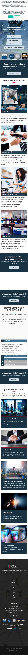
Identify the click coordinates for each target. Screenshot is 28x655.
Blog (14, 592)
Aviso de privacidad (13, 650)
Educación (14, 587)
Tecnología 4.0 (14, 582)
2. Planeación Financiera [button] (11, 356)
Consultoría (14, 585)
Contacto (14, 597)
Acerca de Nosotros (14, 590)
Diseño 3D (14, 36)
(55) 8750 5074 (14, 606)
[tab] (14, 341)
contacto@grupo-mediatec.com (14, 608)
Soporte (14, 595)
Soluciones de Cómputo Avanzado (14, 47)
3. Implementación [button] (9, 359)
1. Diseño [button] (7, 340)
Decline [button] (17, 16)
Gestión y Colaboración (14, 43)
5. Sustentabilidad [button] (9, 364)
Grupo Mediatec (18, 648)
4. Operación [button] (8, 361)
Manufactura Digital (14, 40)
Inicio (14, 580)
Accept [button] (11, 16)
